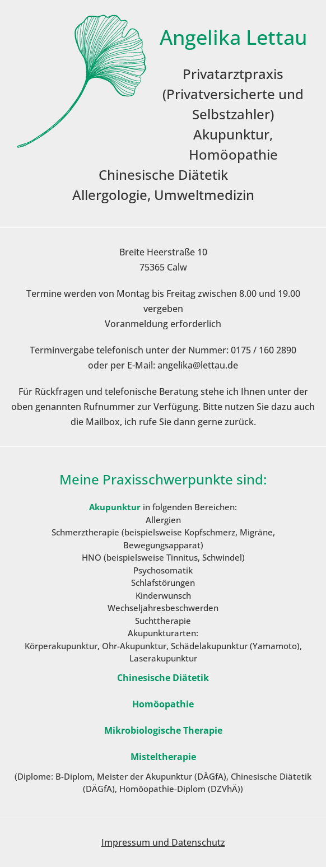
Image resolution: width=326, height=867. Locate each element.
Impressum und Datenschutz (163, 842)
